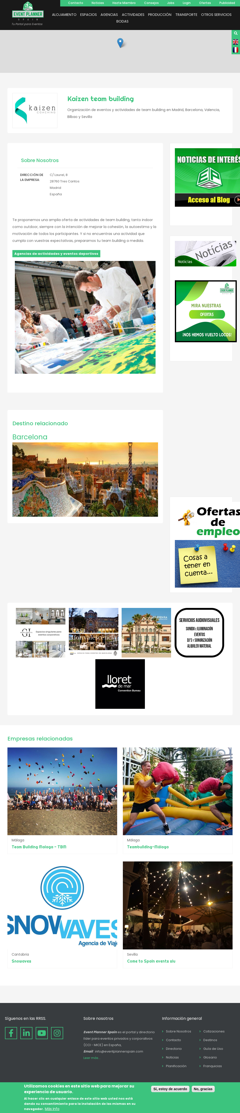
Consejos (151, 3)
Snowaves (21, 961)
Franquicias (212, 1066)
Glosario (210, 1057)
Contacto (75, 3)
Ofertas (205, 3)
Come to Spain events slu (151, 961)
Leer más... (92, 1058)
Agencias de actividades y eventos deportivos (56, 253)
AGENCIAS (109, 14)
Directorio (174, 1048)
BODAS (122, 21)
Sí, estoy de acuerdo (170, 1089)
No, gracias (203, 1089)
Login (187, 3)
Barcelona (30, 437)
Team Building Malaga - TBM (39, 846)
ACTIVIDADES (133, 14)
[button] (120, 43)
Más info (52, 1108)
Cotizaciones (214, 1031)
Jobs (170, 3)
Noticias (98, 3)
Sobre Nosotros (178, 1031)
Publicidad (227, 3)
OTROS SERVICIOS (216, 14)
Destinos (210, 1040)
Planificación (176, 1066)
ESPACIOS (88, 14)
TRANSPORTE (186, 14)
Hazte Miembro (124, 3)
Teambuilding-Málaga (148, 846)
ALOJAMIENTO (64, 14)
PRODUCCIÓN (159, 14)
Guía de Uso (213, 1048)
